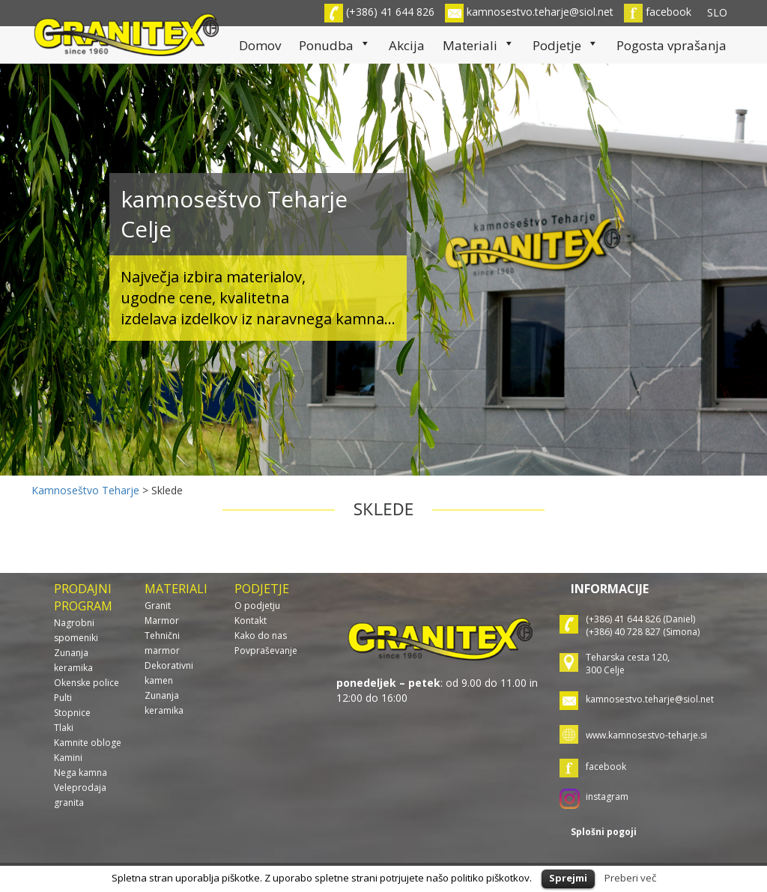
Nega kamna (80, 772)
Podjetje (565, 45)
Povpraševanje (265, 650)
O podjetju (257, 605)
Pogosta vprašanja (671, 45)
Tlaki (63, 727)
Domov (260, 45)
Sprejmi (568, 878)
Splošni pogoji (604, 831)
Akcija (407, 45)
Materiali (479, 45)
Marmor (162, 620)
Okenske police (86, 682)
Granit (158, 605)
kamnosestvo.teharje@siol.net (529, 11)
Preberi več (630, 878)
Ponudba (335, 45)
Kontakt (250, 620)
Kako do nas (260, 635)
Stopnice (72, 712)
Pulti (63, 697)
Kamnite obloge (87, 742)
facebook (657, 11)
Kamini (68, 757)
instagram (607, 796)
